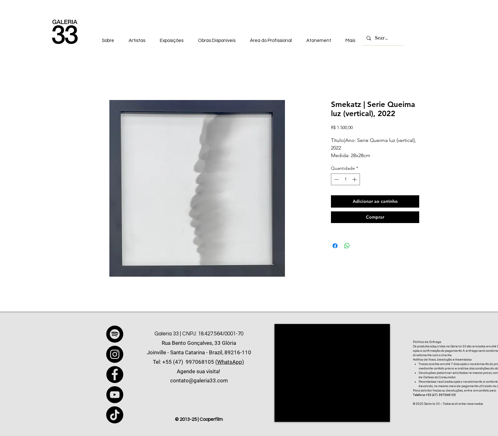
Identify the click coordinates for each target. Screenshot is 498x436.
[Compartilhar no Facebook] (335, 246)
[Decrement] (336, 179)
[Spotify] (114, 334)
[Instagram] (114, 354)
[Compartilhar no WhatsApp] (347, 246)
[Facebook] (114, 374)
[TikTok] (114, 414)
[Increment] (355, 179)
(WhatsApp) (229, 362)
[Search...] (382, 38)
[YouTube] (114, 394)
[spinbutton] (345, 179)
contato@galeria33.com (199, 380)
